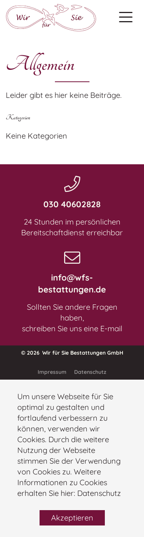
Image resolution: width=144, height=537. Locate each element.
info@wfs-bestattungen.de (72, 283)
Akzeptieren (72, 517)
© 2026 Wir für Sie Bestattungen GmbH (72, 352)
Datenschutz (99, 493)
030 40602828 (72, 204)
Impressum (52, 371)
